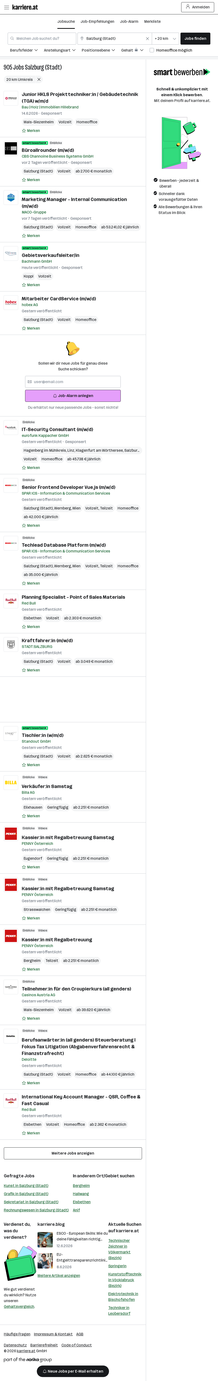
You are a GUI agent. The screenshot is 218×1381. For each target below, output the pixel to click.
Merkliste (152, 21)
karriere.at (127, 1230)
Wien (76, 508)
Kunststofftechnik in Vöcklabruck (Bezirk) (125, 1280)
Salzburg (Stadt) (43, 67)
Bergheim (32, 960)
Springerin (117, 1266)
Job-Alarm (129, 21)
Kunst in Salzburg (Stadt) (26, 1185)
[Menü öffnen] (6, 7)
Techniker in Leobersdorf (119, 1310)
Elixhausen (33, 807)
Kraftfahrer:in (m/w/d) (47, 640)
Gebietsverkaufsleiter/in (50, 255)
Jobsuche (66, 21)
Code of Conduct (76, 1345)
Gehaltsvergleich (19, 1306)
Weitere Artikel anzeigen (59, 1275)
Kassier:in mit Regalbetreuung (57, 939)
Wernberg (63, 508)
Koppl (28, 276)
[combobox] (42, 39)
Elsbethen (32, 618)
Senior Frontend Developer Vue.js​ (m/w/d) (68, 487)
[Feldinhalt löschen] (147, 39)
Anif (76, 1210)
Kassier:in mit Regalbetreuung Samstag (68, 837)
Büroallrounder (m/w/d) (48, 150)
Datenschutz (15, 1345)
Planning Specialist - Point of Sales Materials (73, 597)
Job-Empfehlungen (97, 21)
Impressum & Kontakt (53, 1334)
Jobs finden (195, 38)
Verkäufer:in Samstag (47, 786)
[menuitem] (27, 51)
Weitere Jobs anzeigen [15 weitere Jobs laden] (73, 1153)
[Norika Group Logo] (28, 1360)
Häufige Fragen (17, 1334)
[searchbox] (73, 382)
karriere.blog (51, 1224)
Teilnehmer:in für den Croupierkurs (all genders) (76, 989)
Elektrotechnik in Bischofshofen (123, 1297)
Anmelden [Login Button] (198, 7)
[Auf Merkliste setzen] (31, 131)
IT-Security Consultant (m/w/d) (57, 429)
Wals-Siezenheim (39, 122)
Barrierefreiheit (44, 1345)
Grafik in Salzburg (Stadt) (26, 1193)
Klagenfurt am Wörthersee (100, 450)
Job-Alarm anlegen (73, 395)
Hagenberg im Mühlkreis (45, 450)
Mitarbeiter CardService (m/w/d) (59, 299)
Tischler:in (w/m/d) (42, 735)
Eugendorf (33, 858)
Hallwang (81, 1193)
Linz (71, 450)
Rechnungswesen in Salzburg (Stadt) (36, 1210)
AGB (79, 1334)
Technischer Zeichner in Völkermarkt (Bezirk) (119, 1249)
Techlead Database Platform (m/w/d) (64, 545)
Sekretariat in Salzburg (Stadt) (31, 1202)
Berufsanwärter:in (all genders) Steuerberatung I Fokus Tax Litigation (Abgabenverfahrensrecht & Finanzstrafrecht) (79, 1046)
